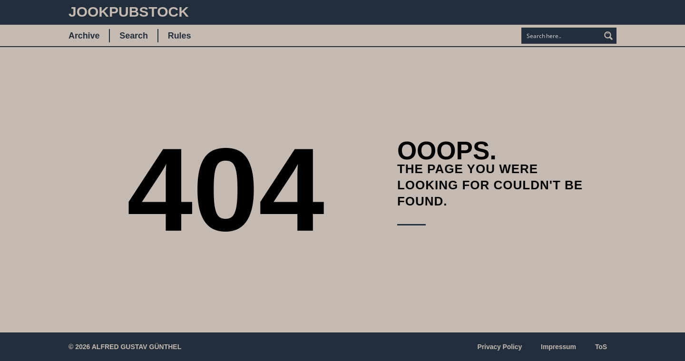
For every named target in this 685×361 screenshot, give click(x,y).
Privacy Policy (500, 347)
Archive (83, 35)
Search (133, 35)
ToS (601, 347)
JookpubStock (128, 12)
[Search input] (561, 35)
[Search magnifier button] (608, 36)
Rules (179, 35)
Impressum (558, 347)
